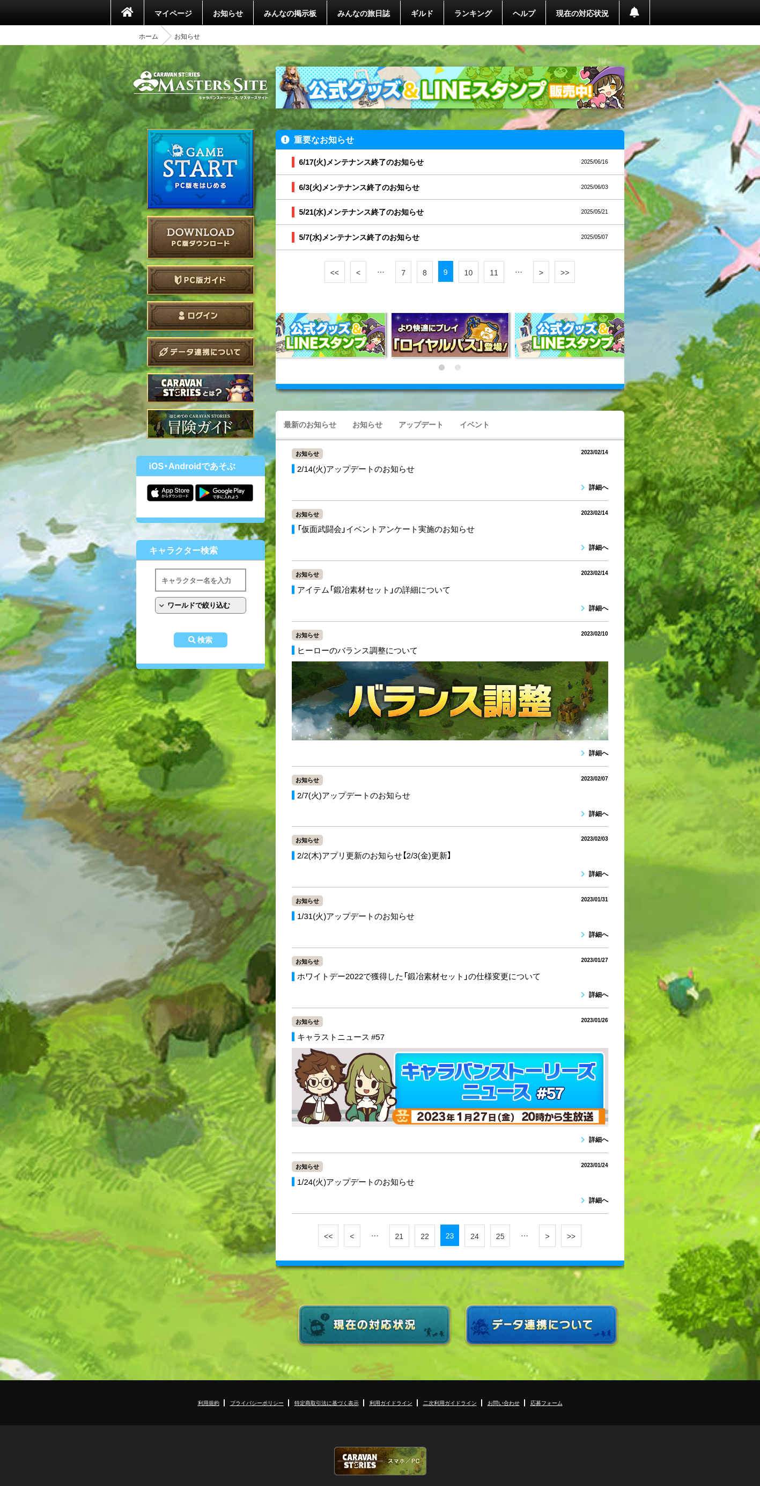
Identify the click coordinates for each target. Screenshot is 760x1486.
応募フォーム (546, 1402)
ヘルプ (524, 13)
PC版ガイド (200, 280)
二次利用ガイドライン (450, 1402)
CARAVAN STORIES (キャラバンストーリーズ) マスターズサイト (200, 85)
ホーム (148, 36)
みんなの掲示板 (290, 13)
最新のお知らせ (310, 424)
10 (468, 272)
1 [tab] (442, 367)
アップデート (421, 424)
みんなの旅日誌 (363, 13)
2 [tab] (458, 367)
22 (424, 1235)
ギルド (422, 13)
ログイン (200, 316)
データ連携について (200, 352)
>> (564, 272)
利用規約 (208, 1402)
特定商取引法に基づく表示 (326, 1402)
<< (334, 272)
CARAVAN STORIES (380, 1461)
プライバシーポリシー (257, 1402)
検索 (204, 640)
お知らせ (228, 13)
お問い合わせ (504, 1402)
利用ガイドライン (391, 1402)
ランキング (473, 13)
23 (450, 1235)
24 (474, 1235)
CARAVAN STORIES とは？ (200, 388)
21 (399, 1235)
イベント (475, 424)
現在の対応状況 (582, 13)
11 (494, 272)
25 (500, 1235)
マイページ (173, 13)
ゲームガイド (200, 424)
